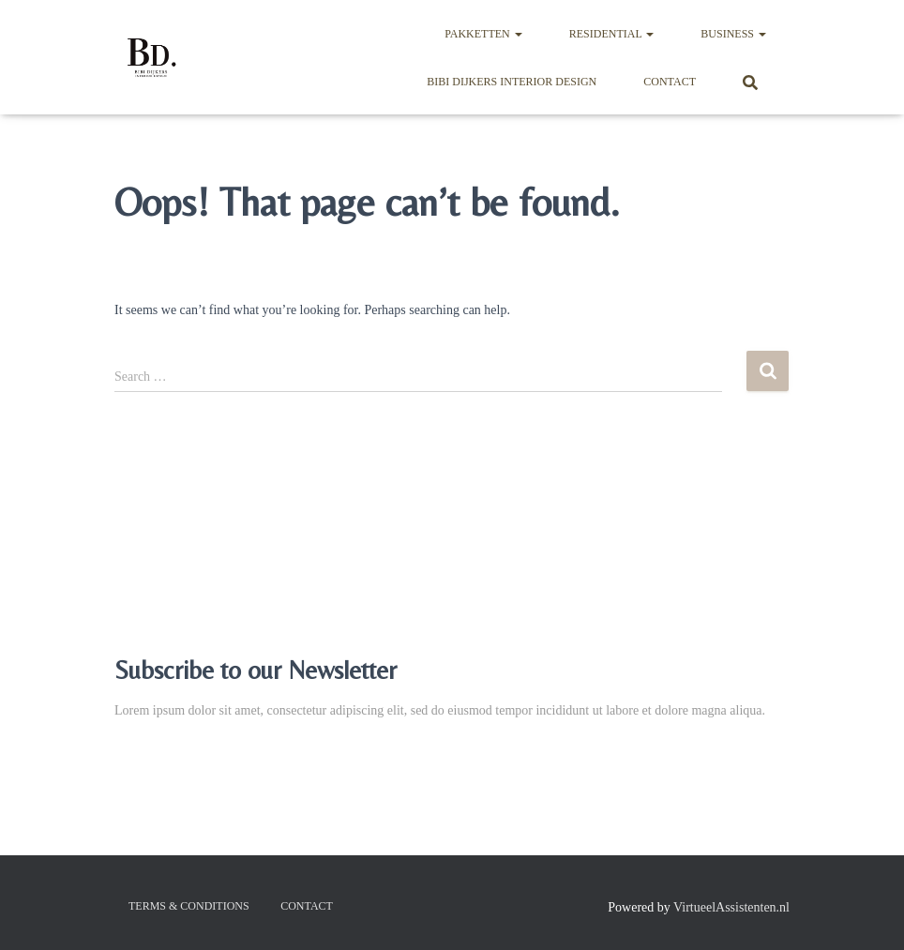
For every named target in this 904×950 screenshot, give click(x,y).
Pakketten (483, 33)
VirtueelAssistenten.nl (731, 907)
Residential (612, 33)
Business (733, 33)
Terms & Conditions (188, 905)
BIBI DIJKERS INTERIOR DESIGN (511, 81)
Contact (669, 81)
